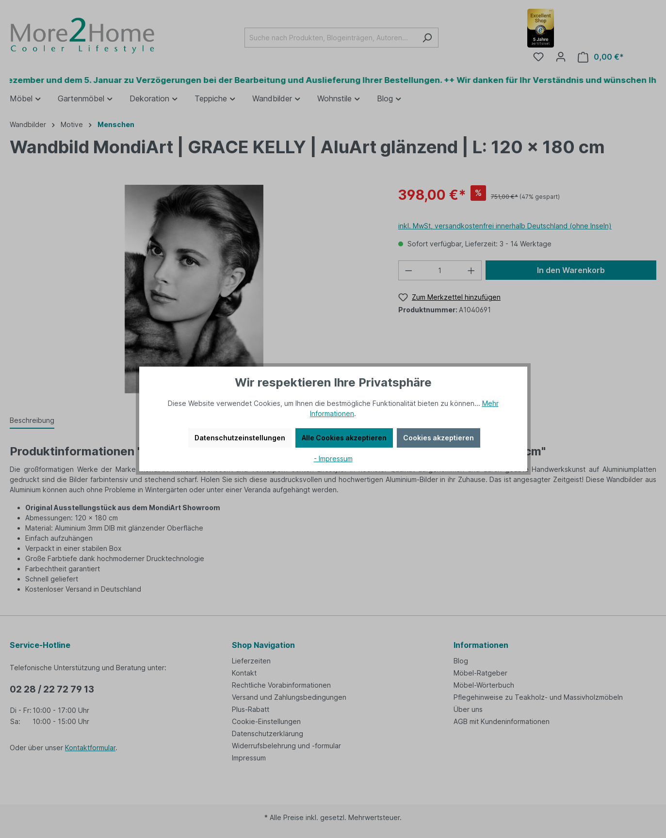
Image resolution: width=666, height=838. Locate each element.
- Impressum (333, 458)
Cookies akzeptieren (438, 438)
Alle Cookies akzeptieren (344, 438)
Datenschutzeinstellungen (240, 438)
